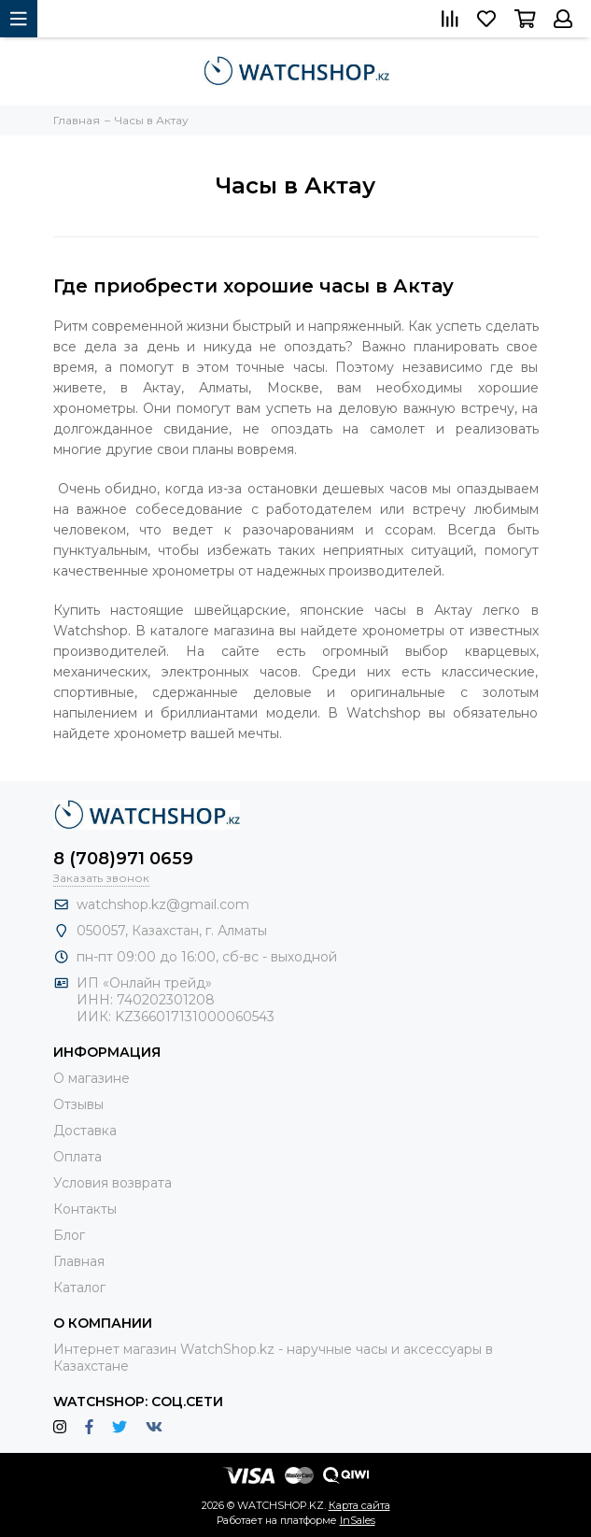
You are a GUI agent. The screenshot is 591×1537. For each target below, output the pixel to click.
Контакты (85, 1209)
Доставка (85, 1130)
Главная (79, 1261)
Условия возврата (112, 1182)
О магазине (91, 1078)
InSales (357, 1520)
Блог (69, 1235)
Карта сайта (359, 1505)
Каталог (79, 1287)
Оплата (77, 1156)
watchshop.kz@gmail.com (163, 904)
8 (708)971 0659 (123, 858)
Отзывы (78, 1104)
